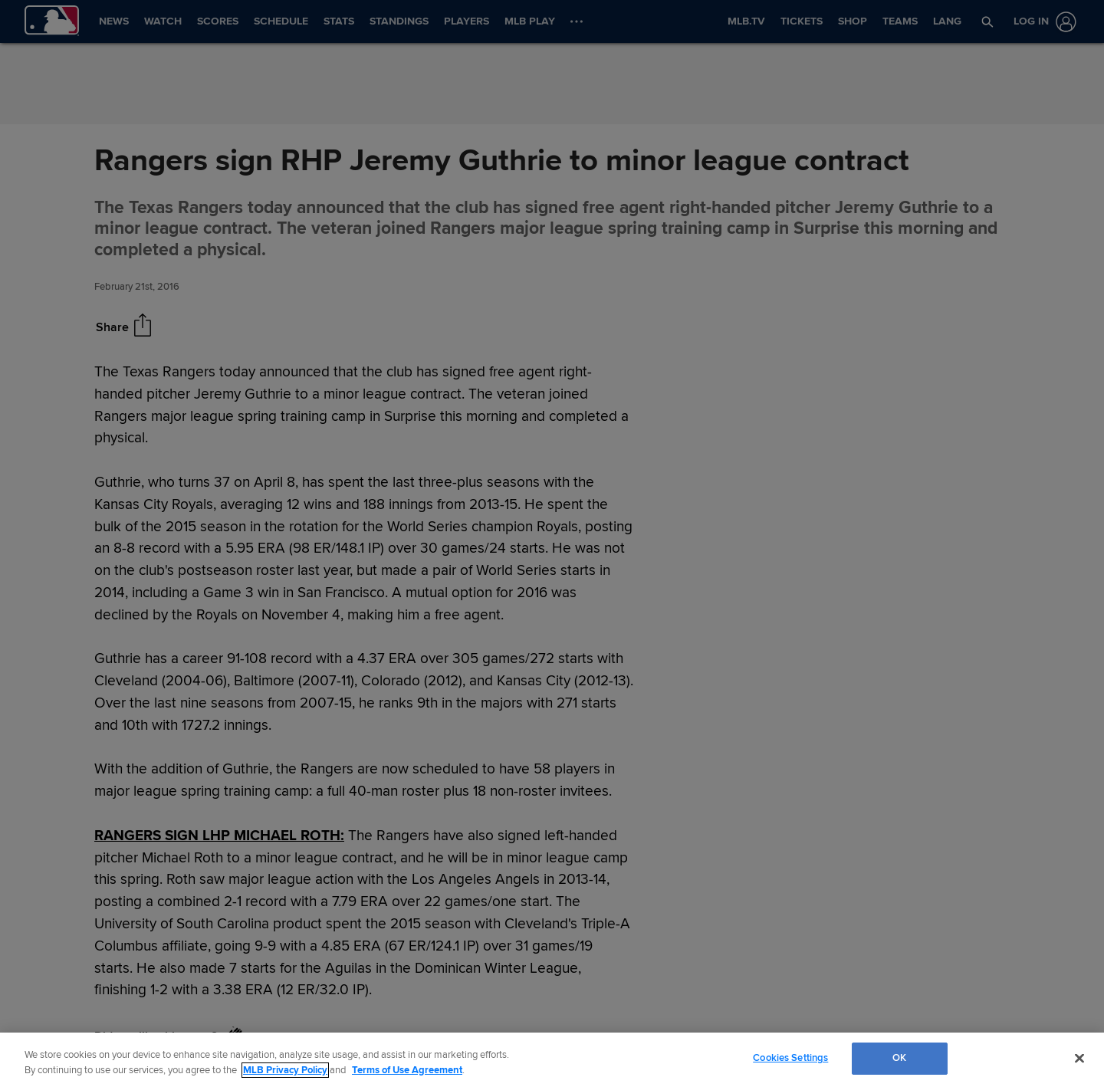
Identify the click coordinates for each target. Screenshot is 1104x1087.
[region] (552, 1060)
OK (899, 1058)
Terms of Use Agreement (407, 1070)
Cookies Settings (790, 1058)
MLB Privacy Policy (285, 1070)
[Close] (1079, 1058)
